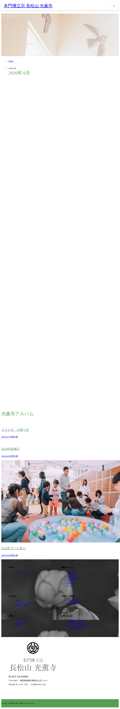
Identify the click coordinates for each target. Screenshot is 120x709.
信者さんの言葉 (73, 603)
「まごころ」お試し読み (76, 627)
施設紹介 (70, 583)
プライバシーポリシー (75, 629)
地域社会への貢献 (21, 605)
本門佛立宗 (71, 574)
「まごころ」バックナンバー (78, 625)
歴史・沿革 (71, 576)
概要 (69, 581)
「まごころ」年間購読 (75, 622)
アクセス (70, 585)
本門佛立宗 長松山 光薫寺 (28, 5)
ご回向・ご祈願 (73, 600)
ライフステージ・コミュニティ (26, 603)
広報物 (17, 625)
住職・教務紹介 (73, 578)
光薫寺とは (71, 572)
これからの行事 (20, 622)
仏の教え (18, 600)
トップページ (20, 571)
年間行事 (18, 620)
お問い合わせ (72, 620)
